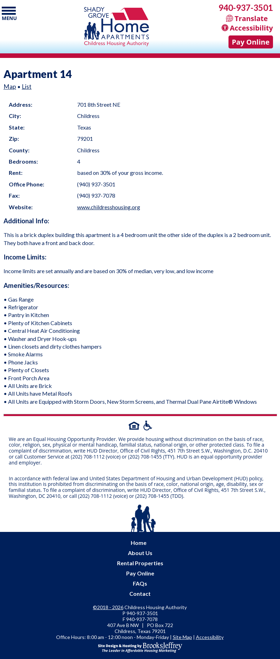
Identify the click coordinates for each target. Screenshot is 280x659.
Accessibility (210, 637)
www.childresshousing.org (108, 207)
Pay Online (250, 42)
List (27, 86)
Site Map (182, 637)
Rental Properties (140, 563)
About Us (140, 552)
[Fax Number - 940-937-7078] (142, 619)
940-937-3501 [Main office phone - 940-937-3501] (245, 7)
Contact (140, 593)
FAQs (140, 583)
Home (138, 542)
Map (10, 86)
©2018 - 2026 (108, 607)
